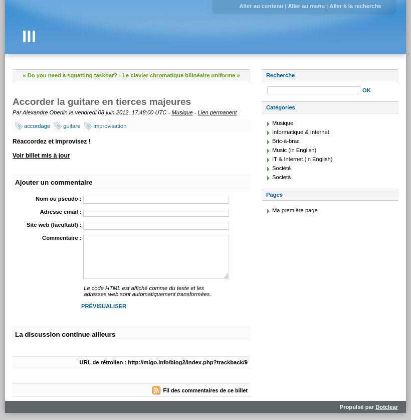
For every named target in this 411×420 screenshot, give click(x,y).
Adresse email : (61, 212)
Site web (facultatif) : (54, 225)
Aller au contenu (261, 6)
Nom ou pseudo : (58, 199)
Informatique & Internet (300, 132)
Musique (181, 112)
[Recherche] (313, 90)
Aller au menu (306, 6)
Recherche (280, 75)
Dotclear (386, 407)
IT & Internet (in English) (302, 159)
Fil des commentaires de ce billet (205, 390)
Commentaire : (61, 238)
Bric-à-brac (286, 141)
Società (281, 177)
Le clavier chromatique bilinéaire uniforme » (181, 75)
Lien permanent (217, 112)
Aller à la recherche (355, 6)
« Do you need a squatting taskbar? (70, 75)
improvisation (109, 126)
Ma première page (295, 210)
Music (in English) (294, 150)
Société (281, 168)
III (29, 36)
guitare (71, 126)
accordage (37, 126)
